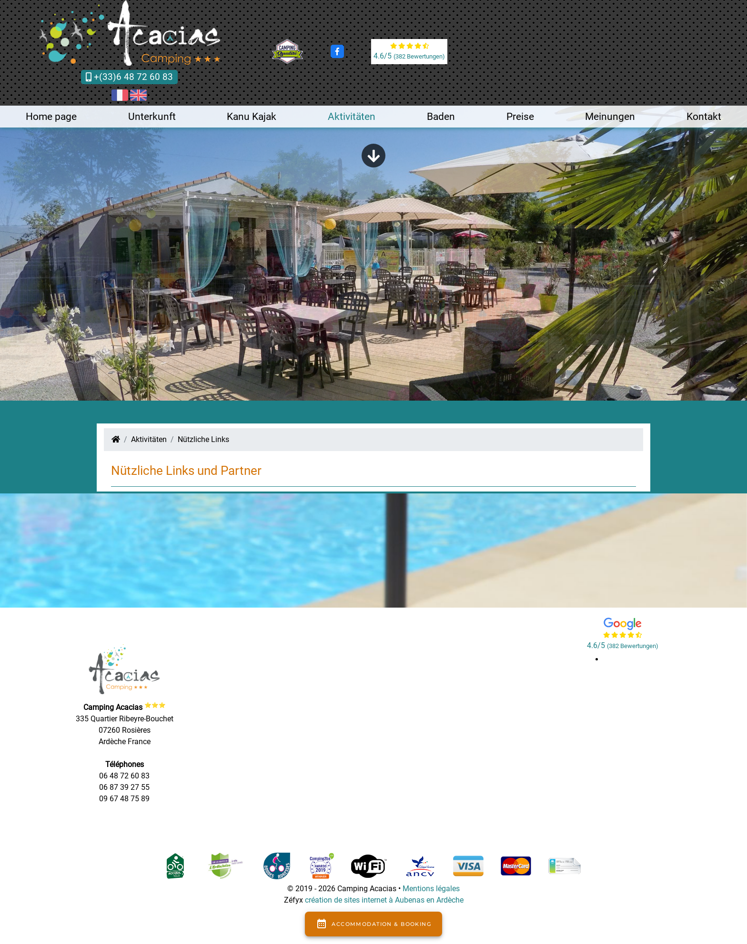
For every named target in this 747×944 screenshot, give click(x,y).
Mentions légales (431, 888)
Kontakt (703, 116)
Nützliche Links (203, 439)
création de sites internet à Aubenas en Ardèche (384, 900)
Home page (51, 116)
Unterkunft (152, 116)
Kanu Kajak (251, 116)
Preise (520, 116)
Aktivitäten (351, 116)
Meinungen (610, 116)
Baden (441, 116)
